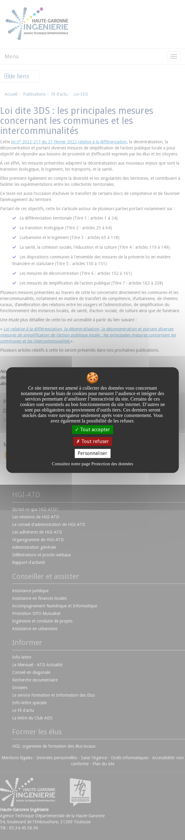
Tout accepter (92, 429)
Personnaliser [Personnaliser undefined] (92, 453)
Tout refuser (92, 441)
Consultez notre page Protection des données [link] (92, 463)
